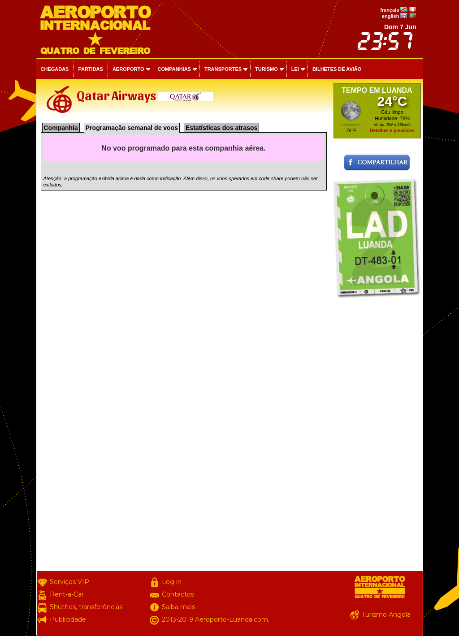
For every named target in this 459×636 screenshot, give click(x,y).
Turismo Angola (386, 614)
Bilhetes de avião (336, 69)
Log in (172, 582)
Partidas (90, 69)
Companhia (61, 127)
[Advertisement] (377, 436)
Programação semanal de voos (132, 127)
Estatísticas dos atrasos (221, 127)
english (390, 16)
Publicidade (68, 619)
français (389, 10)
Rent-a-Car (67, 594)
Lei (295, 69)
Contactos (178, 594)
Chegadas (55, 69)
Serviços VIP (69, 582)
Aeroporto (128, 69)
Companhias (174, 69)
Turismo (266, 69)
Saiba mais (178, 607)
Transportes (223, 69)
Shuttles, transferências (86, 607)
